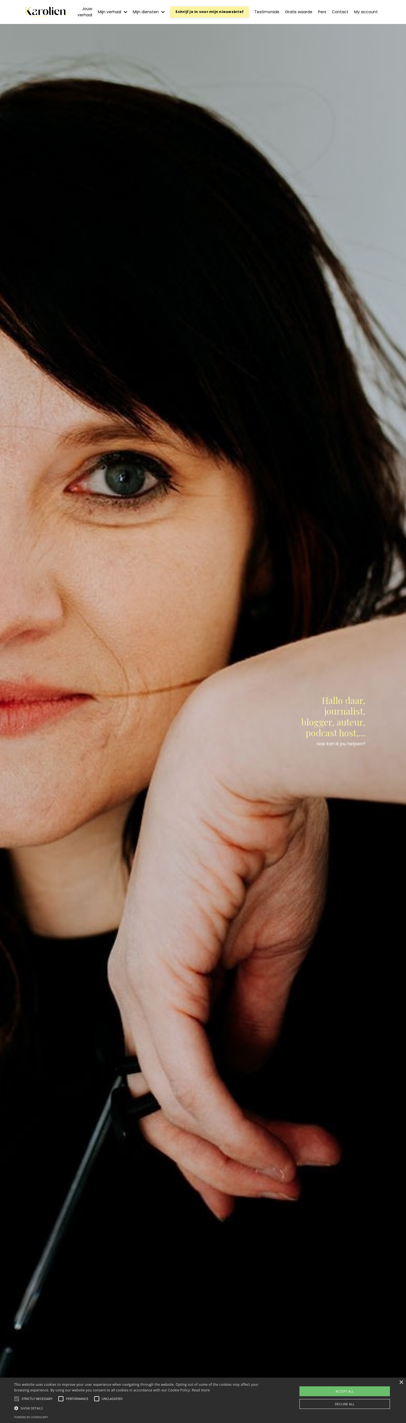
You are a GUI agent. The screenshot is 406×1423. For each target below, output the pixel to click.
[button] (37, 1398)
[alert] (203, 1400)
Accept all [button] (345, 1391)
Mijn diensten (149, 12)
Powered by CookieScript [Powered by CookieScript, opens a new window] (31, 1417)
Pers (322, 12)
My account (366, 12)
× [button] (401, 1382)
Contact (340, 12)
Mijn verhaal (112, 12)
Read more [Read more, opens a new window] (201, 1390)
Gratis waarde (298, 12)
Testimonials (266, 12)
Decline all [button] (345, 1404)
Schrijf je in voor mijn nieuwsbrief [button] (209, 11)
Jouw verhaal (85, 12)
